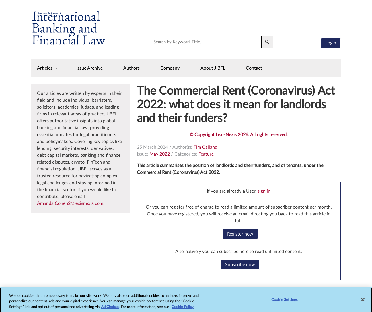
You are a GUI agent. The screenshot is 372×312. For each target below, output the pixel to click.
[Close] (363, 302)
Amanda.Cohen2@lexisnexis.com (70, 203)
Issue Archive (89, 68)
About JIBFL (212, 68)
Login (331, 43)
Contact (254, 68)
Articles (44, 68)
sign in (264, 191)
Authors (131, 68)
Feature (206, 154)
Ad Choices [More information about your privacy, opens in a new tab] (110, 309)
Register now (240, 234)
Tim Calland (205, 147)
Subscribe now (240, 264)
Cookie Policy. (183, 309)
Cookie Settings (284, 302)
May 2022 (159, 154)
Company (170, 68)
